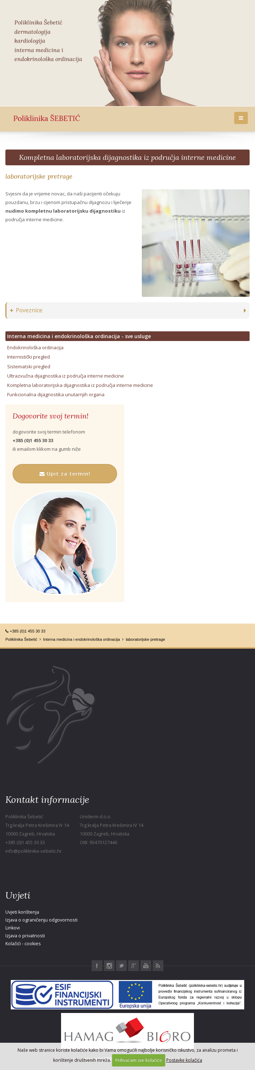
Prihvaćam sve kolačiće (138, 1060)
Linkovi (12, 928)
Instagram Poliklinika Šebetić (109, 965)
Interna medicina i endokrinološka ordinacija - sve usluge (79, 336)
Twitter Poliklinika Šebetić (121, 965)
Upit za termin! (65, 473)
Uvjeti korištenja (22, 912)
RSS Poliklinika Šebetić (158, 965)
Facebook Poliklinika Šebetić (97, 965)
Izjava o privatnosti (25, 936)
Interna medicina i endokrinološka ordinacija (81, 639)
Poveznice (26, 310)
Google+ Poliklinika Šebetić (133, 965)
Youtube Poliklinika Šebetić (145, 965)
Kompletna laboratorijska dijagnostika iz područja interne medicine (127, 157)
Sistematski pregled (28, 366)
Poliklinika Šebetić (21, 639)
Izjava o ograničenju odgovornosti (41, 920)
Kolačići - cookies (23, 944)
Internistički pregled (28, 357)
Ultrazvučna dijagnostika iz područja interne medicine (65, 376)
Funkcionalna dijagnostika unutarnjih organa (56, 394)
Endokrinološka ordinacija (35, 347)
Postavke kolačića (184, 1060)
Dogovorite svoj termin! (50, 416)
